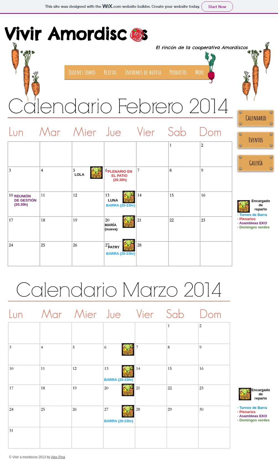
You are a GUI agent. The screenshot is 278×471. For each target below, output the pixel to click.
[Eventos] (256, 140)
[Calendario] (256, 118)
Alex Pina (58, 457)
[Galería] (256, 163)
